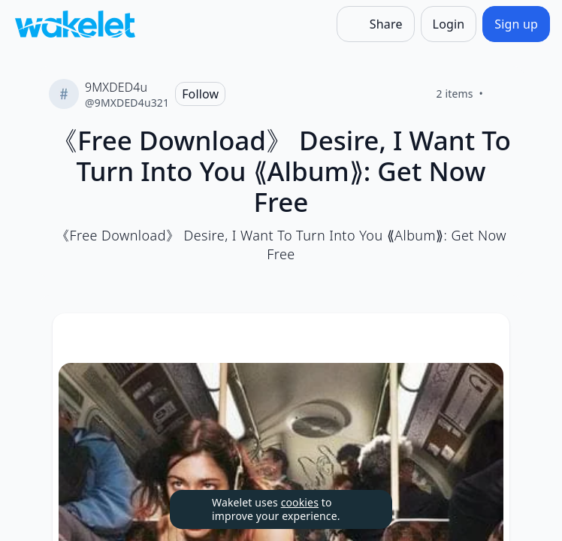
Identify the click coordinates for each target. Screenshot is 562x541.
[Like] (501, 94)
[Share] (376, 24)
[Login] (449, 24)
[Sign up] (516, 24)
